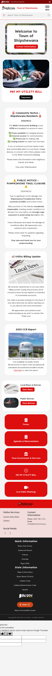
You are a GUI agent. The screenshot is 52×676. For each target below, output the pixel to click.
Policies (25, 555)
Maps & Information (25, 572)
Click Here (18, 370)
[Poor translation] (8, 634)
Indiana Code (25, 581)
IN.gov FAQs (25, 563)
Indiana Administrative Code (25, 585)
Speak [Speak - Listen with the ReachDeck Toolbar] (24, 605)
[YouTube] (10, 533)
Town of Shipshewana (27, 8)
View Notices (28, 403)
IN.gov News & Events (25, 576)
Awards (25, 590)
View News (27, 389)
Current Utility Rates (11, 517)
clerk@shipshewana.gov (36, 524)
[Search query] (26, 15)
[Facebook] (5, 533)
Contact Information (26, 46)
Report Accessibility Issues (25, 610)
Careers (6, 520)
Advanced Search (25, 550)
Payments (26, 97)
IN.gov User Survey (25, 546)
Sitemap (25, 559)
